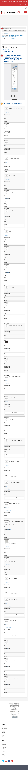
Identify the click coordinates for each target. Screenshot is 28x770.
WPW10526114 (8, 489)
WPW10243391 (8, 648)
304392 (6, 235)
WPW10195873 (8, 567)
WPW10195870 (8, 529)
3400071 (6, 270)
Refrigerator (3, 731)
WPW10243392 (8, 666)
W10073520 (7, 624)
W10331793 (7, 603)
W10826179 (7, 216)
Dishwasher (3, 727)
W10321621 (7, 112)
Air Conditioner (4, 747)
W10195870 (7, 527)
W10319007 (7, 291)
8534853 (6, 401)
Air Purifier (3, 751)
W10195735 (7, 329)
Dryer (2, 741)
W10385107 (7, 465)
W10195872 (7, 546)
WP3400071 (7, 272)
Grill (2, 736)
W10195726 (7, 307)
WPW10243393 (8, 684)
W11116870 (7, 254)
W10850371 (7, 446)
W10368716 (7, 507)
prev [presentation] (13, 95)
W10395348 (7, 179)
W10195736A (7, 348)
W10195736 (7, 345)
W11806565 (7, 425)
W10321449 (7, 444)
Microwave (3, 732)
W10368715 (7, 486)
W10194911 (7, 252)
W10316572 (7, 214)
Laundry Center (4, 744)
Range (3, 725)
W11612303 (7, 404)
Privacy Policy (4, 755)
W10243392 (7, 663)
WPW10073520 (8, 627)
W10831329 (7, 383)
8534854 (6, 423)
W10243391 (7, 645)
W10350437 (7, 380)
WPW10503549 (8, 606)
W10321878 (7, 162)
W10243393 (7, 681)
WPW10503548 (8, 585)
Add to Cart (14, 225)
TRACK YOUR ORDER (23, 4)
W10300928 (7, 145)
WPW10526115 (8, 510)
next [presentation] (16, 95)
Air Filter (3, 748)
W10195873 (7, 564)
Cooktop (3, 735)
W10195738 (7, 363)
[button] (12, 99)
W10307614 (7, 196)
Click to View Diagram (14, 90)
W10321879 (7, 129)
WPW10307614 (8, 198)
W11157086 (7, 310)
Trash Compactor (4, 728)
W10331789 (7, 582)
